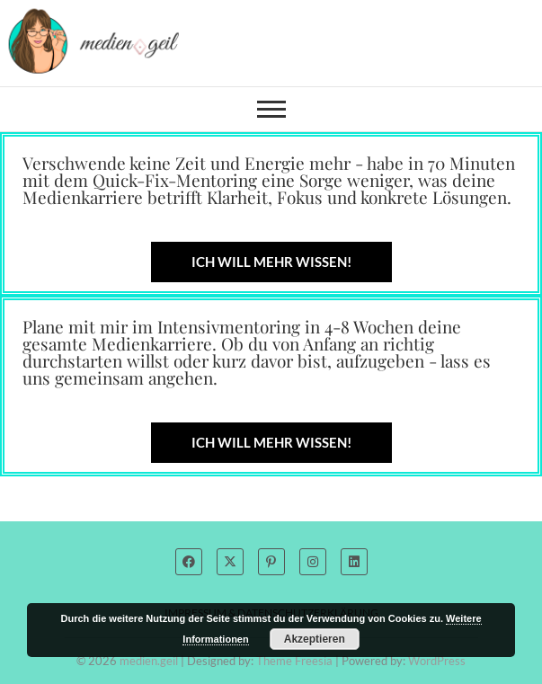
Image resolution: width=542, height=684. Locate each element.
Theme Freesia (294, 660)
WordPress (437, 660)
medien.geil (149, 660)
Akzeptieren (314, 639)
